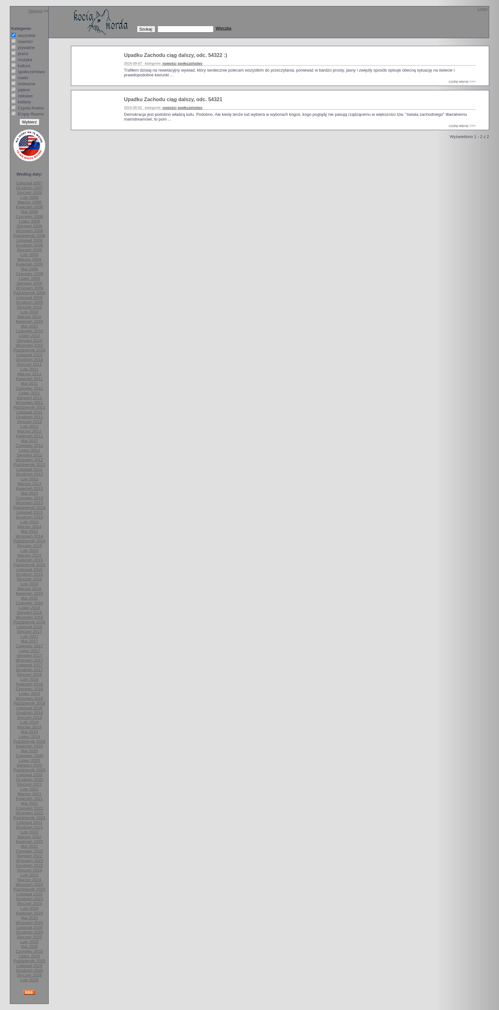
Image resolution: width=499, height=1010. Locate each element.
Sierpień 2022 (29, 855)
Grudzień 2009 (29, 302)
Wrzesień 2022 (29, 860)
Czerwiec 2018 (29, 688)
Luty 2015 (29, 550)
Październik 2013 (29, 507)
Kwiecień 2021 (29, 798)
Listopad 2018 (30, 708)
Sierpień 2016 (29, 612)
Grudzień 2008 (29, 245)
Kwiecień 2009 (29, 264)
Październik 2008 (29, 235)
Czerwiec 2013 (29, 498)
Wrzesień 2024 (29, 922)
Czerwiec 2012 (29, 445)
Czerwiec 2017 (29, 646)
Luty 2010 (29, 312)
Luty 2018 (29, 679)
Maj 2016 (29, 598)
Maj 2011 (29, 383)
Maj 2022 (29, 846)
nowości (170, 63)
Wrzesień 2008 (29, 230)
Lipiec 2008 (29, 221)
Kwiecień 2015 (29, 560)
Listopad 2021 (30, 822)
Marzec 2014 (29, 526)
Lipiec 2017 (29, 650)
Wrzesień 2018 (29, 698)
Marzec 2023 (29, 879)
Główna (35, 11)
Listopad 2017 (30, 665)
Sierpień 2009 (29, 283)
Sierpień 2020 (29, 765)
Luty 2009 (29, 254)
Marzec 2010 (29, 316)
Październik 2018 (29, 703)
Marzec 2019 (29, 727)
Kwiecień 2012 (29, 436)
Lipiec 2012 (29, 450)
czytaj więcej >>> (462, 81)
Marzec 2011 (29, 374)
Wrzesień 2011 (29, 402)
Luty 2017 (29, 636)
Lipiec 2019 (29, 736)
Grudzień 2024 (29, 932)
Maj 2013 (29, 493)
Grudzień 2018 (29, 712)
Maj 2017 (29, 641)
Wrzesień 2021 (29, 813)
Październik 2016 (29, 622)
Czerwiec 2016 (29, 603)
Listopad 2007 (30, 183)
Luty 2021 (29, 789)
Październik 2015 (29, 564)
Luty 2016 (29, 584)
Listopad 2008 (30, 240)
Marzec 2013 (29, 483)
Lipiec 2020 (29, 760)
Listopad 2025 (30, 965)
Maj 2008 (29, 211)
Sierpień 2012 (29, 455)
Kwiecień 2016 (29, 593)
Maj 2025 (29, 946)
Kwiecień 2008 (29, 207)
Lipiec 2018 (29, 693)
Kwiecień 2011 (29, 378)
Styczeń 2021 (29, 784)
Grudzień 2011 (29, 416)
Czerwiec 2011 (29, 388)
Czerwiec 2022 (29, 851)
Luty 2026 (29, 980)
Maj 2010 (29, 326)
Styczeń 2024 (29, 903)
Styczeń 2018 (29, 674)
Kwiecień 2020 (29, 746)
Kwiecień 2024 (29, 913)
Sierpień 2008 (29, 226)
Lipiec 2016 (29, 607)
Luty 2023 (29, 875)
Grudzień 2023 (29, 898)
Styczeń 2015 (29, 545)
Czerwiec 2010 (29, 331)
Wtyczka (223, 28)
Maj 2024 (29, 918)
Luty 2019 (29, 722)
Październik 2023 (29, 889)
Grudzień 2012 (29, 474)
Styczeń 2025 (29, 937)
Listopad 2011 (30, 412)
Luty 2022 (29, 832)
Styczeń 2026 (29, 975)
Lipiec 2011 (29, 393)
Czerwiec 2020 (29, 755)
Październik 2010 (29, 350)
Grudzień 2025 (29, 970)
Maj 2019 (29, 731)
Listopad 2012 (30, 469)
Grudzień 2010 (29, 359)
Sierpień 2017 (29, 655)
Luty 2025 (29, 941)
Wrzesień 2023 (29, 884)
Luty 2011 (29, 369)
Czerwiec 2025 (29, 951)
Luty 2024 (29, 908)
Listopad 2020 (30, 774)
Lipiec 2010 (29, 335)
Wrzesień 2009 (29, 288)
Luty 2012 (29, 426)
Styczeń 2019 (29, 717)
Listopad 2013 (30, 512)
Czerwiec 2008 (29, 216)
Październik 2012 (29, 464)
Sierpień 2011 (29, 397)
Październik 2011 (29, 407)
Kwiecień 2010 (29, 321)
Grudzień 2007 (29, 187)
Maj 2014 (29, 531)
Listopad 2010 (30, 354)
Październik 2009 (29, 292)
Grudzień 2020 (29, 779)
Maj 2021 (29, 803)
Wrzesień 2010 (29, 345)
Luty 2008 (29, 197)
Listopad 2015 (30, 569)
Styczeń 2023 (29, 870)
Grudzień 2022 (29, 865)
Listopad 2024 (30, 927)
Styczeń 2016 (29, 579)
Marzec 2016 (29, 588)
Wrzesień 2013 (29, 502)
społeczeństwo (190, 63)
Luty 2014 (29, 521)
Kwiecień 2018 (29, 684)
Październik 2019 (29, 741)
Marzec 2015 (29, 555)
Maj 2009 (29, 269)
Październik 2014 (29, 541)
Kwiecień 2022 (29, 841)
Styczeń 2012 (29, 421)
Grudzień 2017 (29, 669)
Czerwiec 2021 (29, 808)
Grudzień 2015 (29, 574)
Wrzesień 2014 (29, 536)
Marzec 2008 (29, 202)
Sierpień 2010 (29, 340)
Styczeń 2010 (29, 307)
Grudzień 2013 (29, 517)
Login (482, 8)
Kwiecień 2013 (29, 488)
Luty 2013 (29, 479)
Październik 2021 (29, 817)
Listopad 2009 (30, 297)
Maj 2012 (29, 440)
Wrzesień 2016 (29, 617)
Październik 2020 (29, 770)
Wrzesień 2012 (29, 459)
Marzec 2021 (29, 793)
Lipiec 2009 (29, 278)
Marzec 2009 (29, 259)
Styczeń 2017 (29, 631)
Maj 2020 (29, 751)
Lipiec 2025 (29, 956)
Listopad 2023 (30, 894)
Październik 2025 (29, 960)
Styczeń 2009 (29, 249)
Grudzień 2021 (29, 827)
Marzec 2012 (29, 431)
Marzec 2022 (29, 836)
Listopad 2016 (30, 626)
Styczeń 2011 (29, 364)
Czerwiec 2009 (29, 273)
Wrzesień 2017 (29, 660)
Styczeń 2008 (29, 192)
